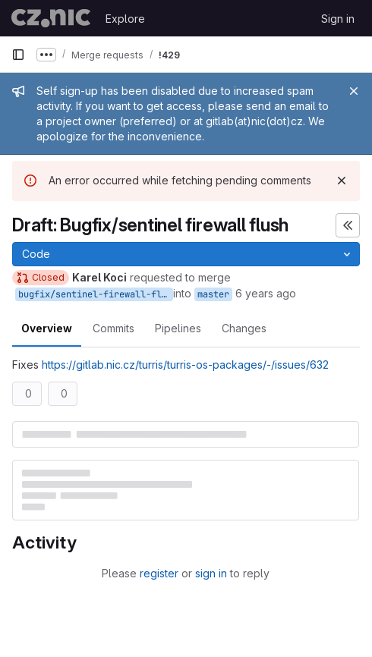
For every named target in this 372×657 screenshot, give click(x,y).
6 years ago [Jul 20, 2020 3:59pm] (265, 293)
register (159, 573)
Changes (244, 328)
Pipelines (178, 328)
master (213, 294)
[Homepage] (50, 18)
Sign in (338, 18)
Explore (125, 18)
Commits (113, 328)
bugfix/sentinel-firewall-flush (95, 294)
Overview (46, 328)
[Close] (354, 91)
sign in (211, 573)
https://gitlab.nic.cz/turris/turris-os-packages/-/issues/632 (185, 364)
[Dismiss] (342, 180)
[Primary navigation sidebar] (18, 54)
